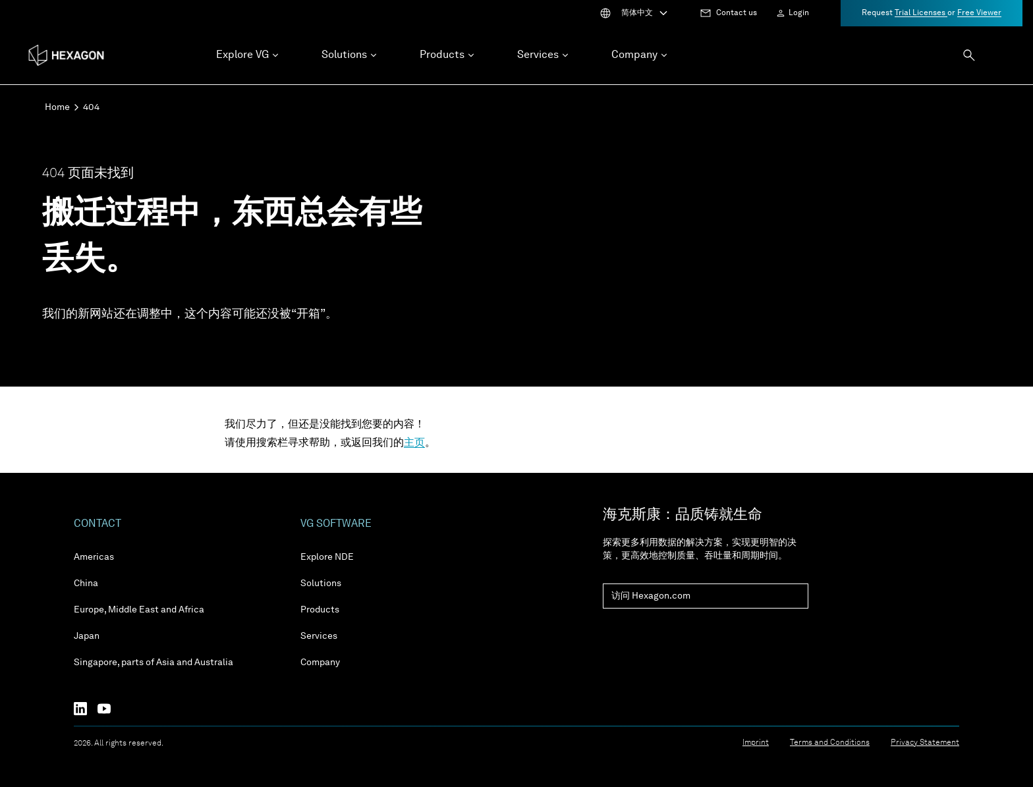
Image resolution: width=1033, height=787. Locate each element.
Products (319, 609)
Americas (94, 557)
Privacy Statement (925, 743)
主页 (414, 443)
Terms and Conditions (830, 743)
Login (799, 13)
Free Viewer (979, 13)
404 (91, 107)
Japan (86, 636)
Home (57, 107)
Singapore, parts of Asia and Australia (153, 662)
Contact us (736, 13)
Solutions (320, 583)
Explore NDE (327, 557)
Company (320, 662)
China (86, 583)
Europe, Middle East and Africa (139, 609)
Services (318, 636)
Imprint (755, 743)
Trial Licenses (921, 13)
